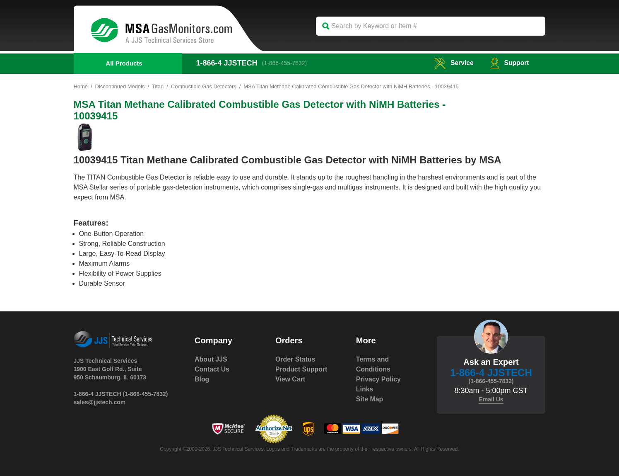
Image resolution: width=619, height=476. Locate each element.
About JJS (211, 359)
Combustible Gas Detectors (204, 86)
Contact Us (212, 369)
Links (364, 389)
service (453, 62)
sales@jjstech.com (100, 402)
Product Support (301, 369)
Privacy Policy (378, 379)
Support (509, 62)
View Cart (290, 379)
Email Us (491, 399)
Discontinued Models (120, 86)
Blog (202, 379)
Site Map (369, 399)
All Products (124, 63)
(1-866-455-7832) (285, 63)
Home (81, 86)
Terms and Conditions (373, 364)
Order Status (295, 359)
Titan (158, 86)
